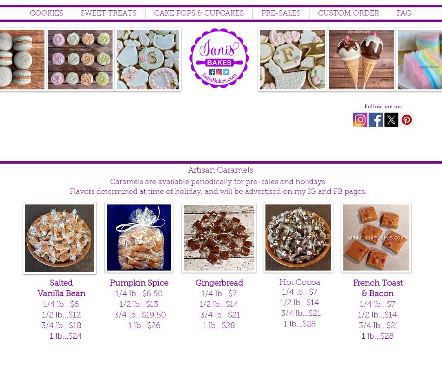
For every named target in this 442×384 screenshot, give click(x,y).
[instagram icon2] (360, 120)
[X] (391, 120)
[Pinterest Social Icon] (407, 120)
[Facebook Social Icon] (376, 120)
